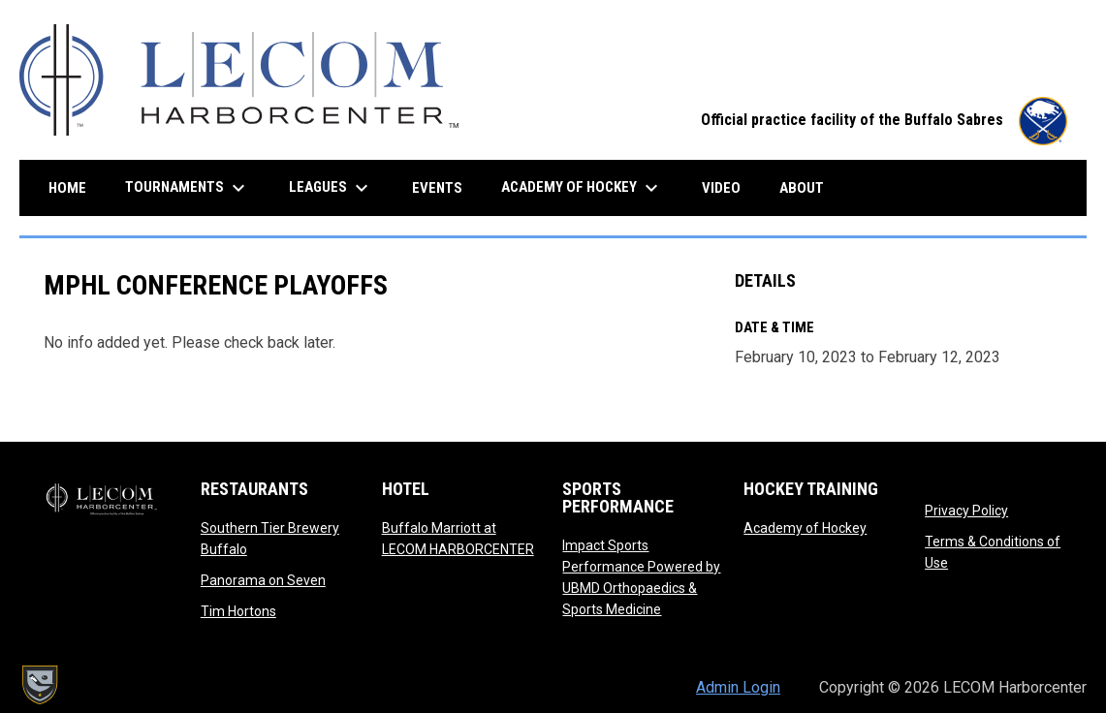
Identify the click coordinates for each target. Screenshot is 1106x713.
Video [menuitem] (728, 187)
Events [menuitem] (437, 188)
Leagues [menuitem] (331, 188)
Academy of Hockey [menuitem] (582, 188)
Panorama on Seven (263, 580)
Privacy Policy (966, 510)
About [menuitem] (801, 188)
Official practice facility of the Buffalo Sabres (884, 119)
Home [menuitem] (67, 188)
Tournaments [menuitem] (187, 188)
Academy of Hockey (805, 528)
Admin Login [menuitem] (738, 687)
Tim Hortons (238, 611)
